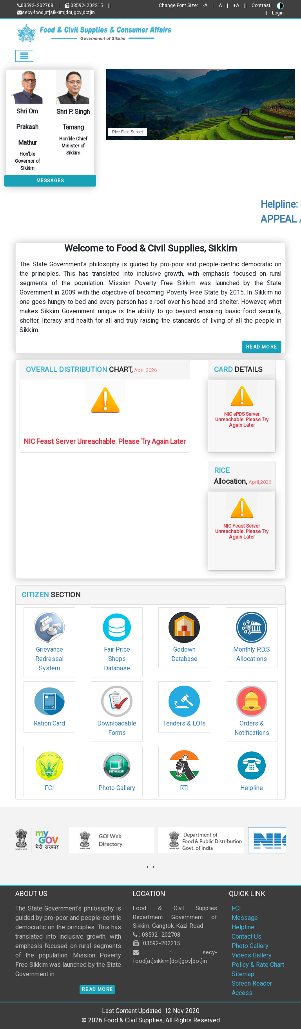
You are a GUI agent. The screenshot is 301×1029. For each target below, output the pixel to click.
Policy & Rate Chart (258, 964)
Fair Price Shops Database (117, 659)
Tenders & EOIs (184, 723)
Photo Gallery (116, 788)
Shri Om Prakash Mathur (27, 127)
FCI (49, 788)
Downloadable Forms (116, 728)
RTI (184, 788)
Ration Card (49, 723)
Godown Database (184, 654)
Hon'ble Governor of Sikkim (27, 161)
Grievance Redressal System (49, 659)
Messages (50, 180)
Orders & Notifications (251, 728)
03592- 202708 (35, 5)
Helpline (251, 788)
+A (236, 5)
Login (278, 13)
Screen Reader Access (252, 988)
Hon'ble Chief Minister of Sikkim (73, 146)
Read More (261, 347)
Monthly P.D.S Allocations (251, 654)
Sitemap (243, 974)
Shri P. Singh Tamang (73, 119)
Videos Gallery (252, 955)
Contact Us (246, 936)
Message (245, 917)
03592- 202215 (84, 5)
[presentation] (148, 866)
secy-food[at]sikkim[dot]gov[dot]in (56, 12)
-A (205, 5)
